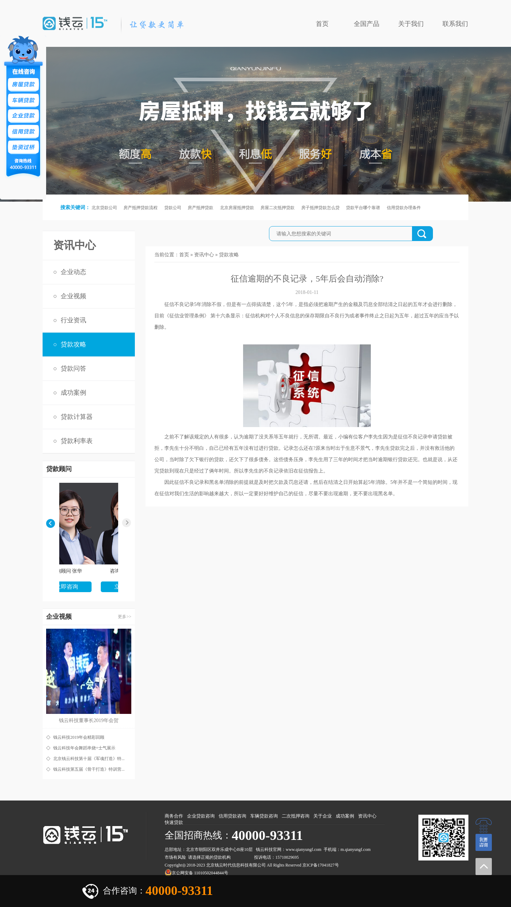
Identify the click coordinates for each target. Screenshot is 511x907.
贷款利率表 (77, 440)
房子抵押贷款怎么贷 (320, 207)
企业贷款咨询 (201, 816)
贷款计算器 (77, 416)
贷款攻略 (73, 344)
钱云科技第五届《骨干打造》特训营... (89, 769)
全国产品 (366, 23)
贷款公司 (172, 207)
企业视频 (73, 296)
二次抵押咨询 (295, 816)
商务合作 (174, 816)
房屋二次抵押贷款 (277, 207)
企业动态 (73, 271)
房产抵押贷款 (200, 207)
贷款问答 (73, 368)
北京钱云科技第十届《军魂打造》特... (89, 758)
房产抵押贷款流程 (140, 207)
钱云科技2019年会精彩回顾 (78, 737)
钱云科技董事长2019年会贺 (89, 720)
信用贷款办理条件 (404, 207)
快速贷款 (174, 822)
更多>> (124, 616)
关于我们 (411, 23)
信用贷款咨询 (232, 816)
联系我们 (455, 23)
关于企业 (322, 816)
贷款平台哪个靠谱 (363, 207)
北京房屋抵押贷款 (237, 207)
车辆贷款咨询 (264, 816)
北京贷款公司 (104, 207)
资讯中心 (204, 254)
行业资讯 (73, 320)
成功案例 (73, 392)
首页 (322, 23)
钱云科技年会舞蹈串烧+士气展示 (84, 747)
